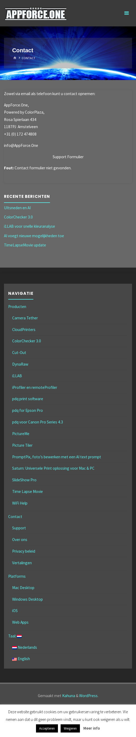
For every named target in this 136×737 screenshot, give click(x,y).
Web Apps (20, 622)
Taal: (15, 635)
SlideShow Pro (24, 479)
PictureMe (20, 433)
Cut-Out (19, 352)
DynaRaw (20, 364)
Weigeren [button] (70, 728)
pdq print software (27, 398)
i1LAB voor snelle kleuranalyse (29, 226)
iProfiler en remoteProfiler (34, 387)
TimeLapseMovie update (25, 245)
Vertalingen (22, 562)
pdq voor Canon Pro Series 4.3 (37, 422)
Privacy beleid (23, 551)
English (21, 658)
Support (19, 527)
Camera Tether (25, 317)
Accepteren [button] (47, 728)
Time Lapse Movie (27, 491)
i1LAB (17, 375)
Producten (17, 306)
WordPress (88, 695)
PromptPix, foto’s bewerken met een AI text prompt (56, 456)
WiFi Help (20, 503)
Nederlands (24, 647)
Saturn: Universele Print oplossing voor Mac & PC (53, 468)
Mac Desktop (23, 587)
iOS (15, 610)
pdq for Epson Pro (27, 410)
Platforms (17, 576)
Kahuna (68, 695)
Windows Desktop (27, 599)
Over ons (19, 539)
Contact (15, 516)
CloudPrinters (23, 329)
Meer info (91, 728)
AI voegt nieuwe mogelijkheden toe (34, 235)
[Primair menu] (126, 13)
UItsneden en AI (17, 207)
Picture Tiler (22, 445)
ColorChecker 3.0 (18, 217)
